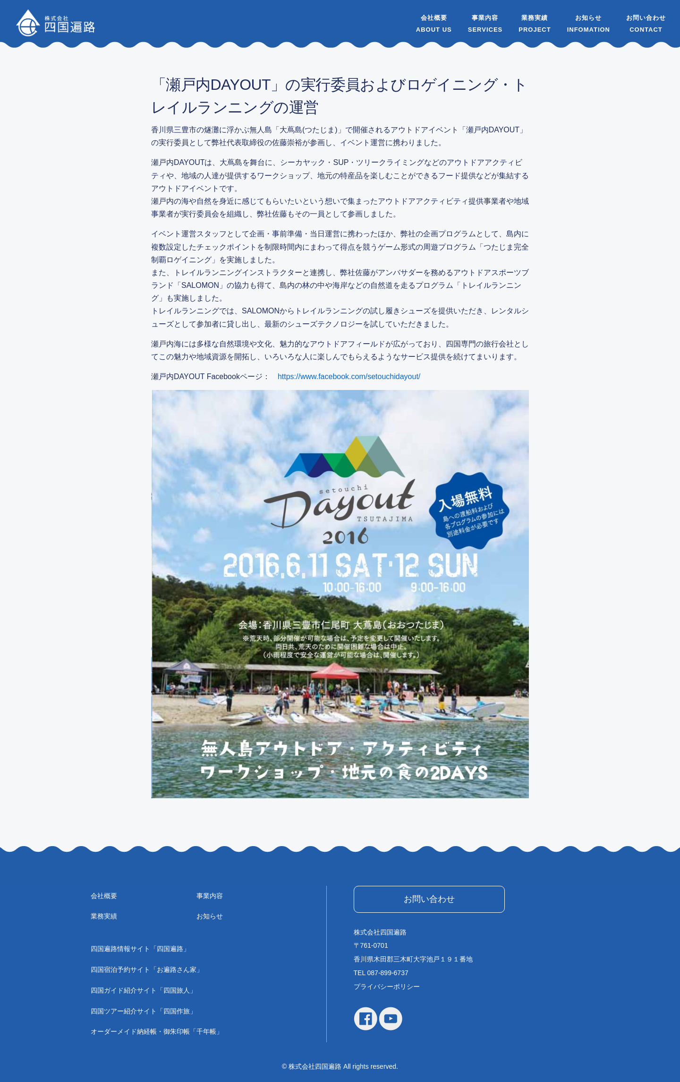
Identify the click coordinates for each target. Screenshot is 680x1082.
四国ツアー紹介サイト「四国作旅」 (143, 1011)
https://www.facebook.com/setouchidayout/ (349, 376)
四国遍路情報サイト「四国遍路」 (140, 948)
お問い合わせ (646, 17)
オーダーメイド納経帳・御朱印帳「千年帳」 (157, 1031)
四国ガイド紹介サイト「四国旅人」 (143, 990)
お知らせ (588, 17)
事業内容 (485, 17)
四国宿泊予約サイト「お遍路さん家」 (147, 969)
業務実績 (534, 17)
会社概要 (434, 17)
